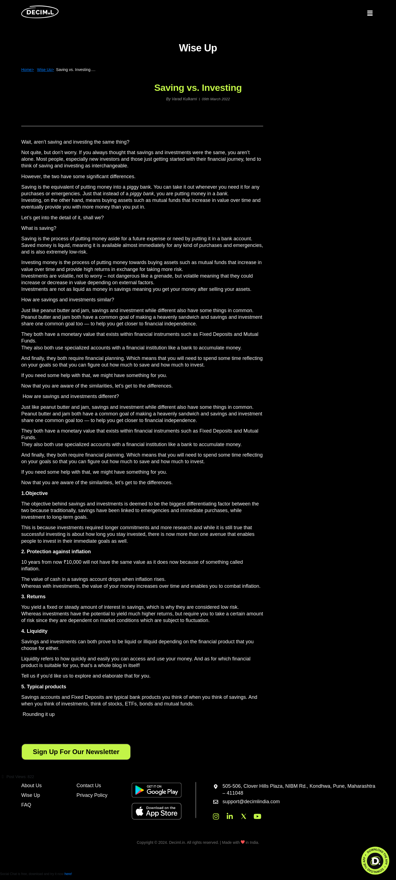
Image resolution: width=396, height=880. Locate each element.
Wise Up (30, 794)
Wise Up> (45, 69)
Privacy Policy (91, 794)
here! (68, 874)
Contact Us (88, 785)
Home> (27, 69)
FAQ (26, 804)
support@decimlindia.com (251, 801)
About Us (31, 785)
